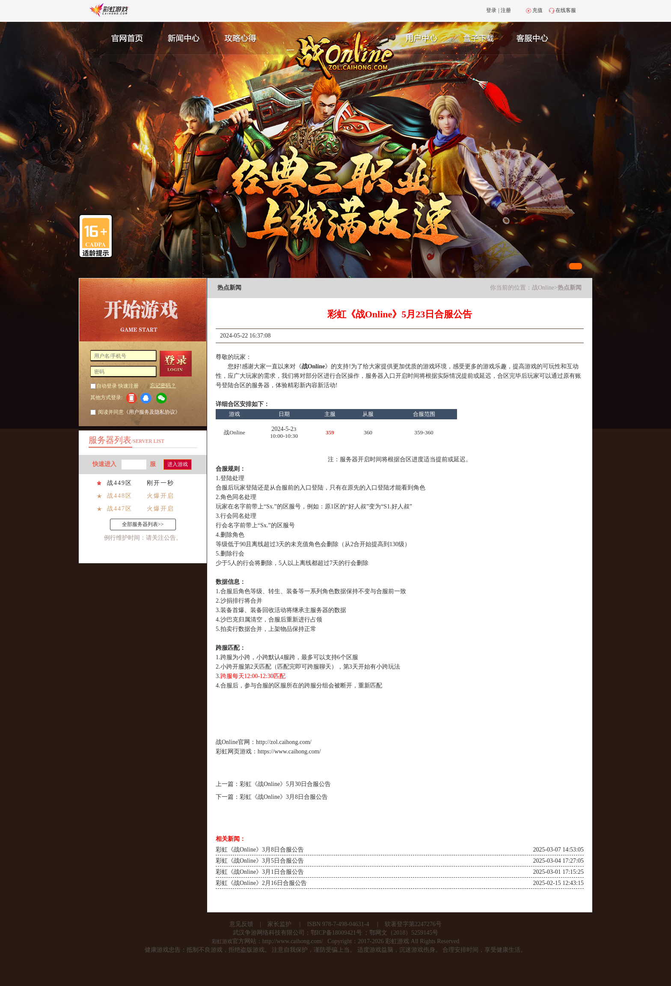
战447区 (119, 508)
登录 (491, 10)
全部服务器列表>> (143, 524)
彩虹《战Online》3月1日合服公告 (260, 872)
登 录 (179, 363)
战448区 (119, 496)
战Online (543, 287)
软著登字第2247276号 (413, 924)
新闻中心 (182, 37)
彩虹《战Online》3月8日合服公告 (284, 797)
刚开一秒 (160, 483)
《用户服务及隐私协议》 (152, 412)
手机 (131, 398)
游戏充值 (480, 37)
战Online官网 (233, 742)
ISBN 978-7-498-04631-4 (338, 924)
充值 (537, 10)
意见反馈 (241, 924)
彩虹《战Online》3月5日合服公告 (260, 861)
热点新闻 (570, 287)
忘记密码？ (163, 385)
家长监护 (279, 924)
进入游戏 (177, 464)
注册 (506, 10)
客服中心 (539, 37)
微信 (163, 398)
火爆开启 (160, 496)
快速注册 (128, 386)
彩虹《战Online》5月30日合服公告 (285, 784)
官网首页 (124, 37)
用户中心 (421, 37)
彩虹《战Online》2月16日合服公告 (261, 883)
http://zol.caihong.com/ (284, 742)
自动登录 (106, 386)
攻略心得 (241, 37)
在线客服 (565, 10)
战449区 (119, 483)
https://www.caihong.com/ (289, 751)
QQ (147, 398)
